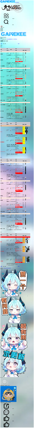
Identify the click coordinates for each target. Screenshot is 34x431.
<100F (1, 43)
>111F (18, 43)
